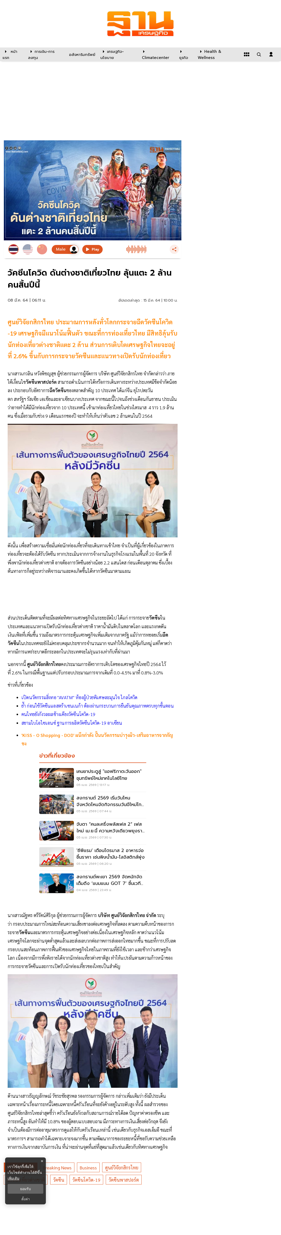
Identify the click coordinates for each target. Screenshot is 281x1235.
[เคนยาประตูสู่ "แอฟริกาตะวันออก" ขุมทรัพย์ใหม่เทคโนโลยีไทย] (92, 778)
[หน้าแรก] (13, 54)
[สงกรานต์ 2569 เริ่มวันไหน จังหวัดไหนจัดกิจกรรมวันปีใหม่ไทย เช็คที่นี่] (92, 805)
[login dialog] (271, 54)
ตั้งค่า (25, 1199)
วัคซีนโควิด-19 (86, 1180)
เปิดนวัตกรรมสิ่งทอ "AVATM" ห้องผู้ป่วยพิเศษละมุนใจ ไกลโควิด (79, 697)
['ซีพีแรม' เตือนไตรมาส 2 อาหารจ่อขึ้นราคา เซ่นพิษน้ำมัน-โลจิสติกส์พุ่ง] (92, 857)
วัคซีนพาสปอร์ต (124, 1180)
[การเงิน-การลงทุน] (45, 54)
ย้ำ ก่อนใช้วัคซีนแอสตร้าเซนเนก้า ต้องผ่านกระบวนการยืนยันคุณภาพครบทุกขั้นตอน (97, 706)
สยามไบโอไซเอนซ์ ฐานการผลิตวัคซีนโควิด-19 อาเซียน (71, 723)
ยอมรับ (25, 1189)
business (88, 1167)
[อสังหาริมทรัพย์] (81, 54)
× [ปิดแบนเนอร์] (42, 1161)
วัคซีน (58, 1180)
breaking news (57, 1167)
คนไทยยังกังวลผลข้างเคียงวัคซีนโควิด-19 (58, 714)
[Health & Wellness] (218, 54)
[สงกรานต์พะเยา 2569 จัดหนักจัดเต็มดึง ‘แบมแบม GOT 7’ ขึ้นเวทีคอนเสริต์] (92, 883)
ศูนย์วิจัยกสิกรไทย (121, 1167)
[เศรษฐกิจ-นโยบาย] (118, 54)
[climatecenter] (157, 54)
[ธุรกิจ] (185, 54)
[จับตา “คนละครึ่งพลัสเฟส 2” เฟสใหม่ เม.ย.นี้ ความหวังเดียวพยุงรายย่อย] (92, 831)
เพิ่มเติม (13, 1178)
